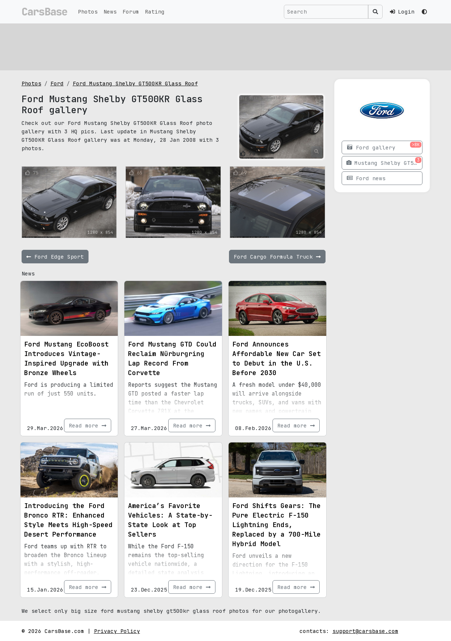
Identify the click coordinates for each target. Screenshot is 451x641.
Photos (88, 11)
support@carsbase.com (365, 630)
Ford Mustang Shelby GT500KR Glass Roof (135, 83)
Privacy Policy (117, 630)
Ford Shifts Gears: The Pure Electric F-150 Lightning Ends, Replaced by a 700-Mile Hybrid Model (276, 524)
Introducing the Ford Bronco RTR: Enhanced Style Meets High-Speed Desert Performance (68, 519)
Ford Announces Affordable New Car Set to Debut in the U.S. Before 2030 (276, 358)
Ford (57, 83)
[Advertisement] (226, 45)
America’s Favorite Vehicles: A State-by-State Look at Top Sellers (170, 519)
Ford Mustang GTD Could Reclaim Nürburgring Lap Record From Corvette (172, 358)
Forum (131, 11)
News (110, 11)
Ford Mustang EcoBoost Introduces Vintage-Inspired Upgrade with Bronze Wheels (66, 358)
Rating (155, 11)
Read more (87, 425)
